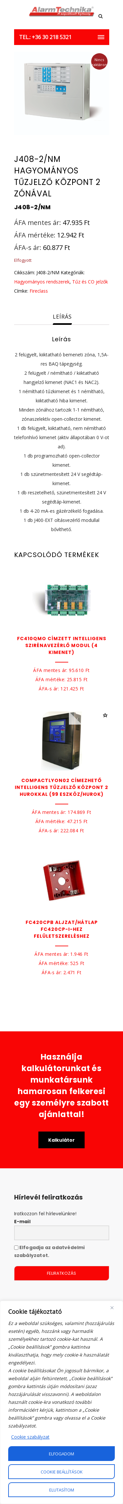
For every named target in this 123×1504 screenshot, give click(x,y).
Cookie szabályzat (30, 1437)
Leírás (62, 316)
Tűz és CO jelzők (90, 282)
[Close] (112, 1307)
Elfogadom (61, 1454)
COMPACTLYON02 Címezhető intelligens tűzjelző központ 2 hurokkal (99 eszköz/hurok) (61, 787)
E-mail (22, 1221)
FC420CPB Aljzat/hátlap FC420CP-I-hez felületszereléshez (62, 929)
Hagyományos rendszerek (42, 282)
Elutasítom (61, 1490)
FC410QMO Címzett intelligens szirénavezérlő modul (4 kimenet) (61, 645)
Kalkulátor (61, 1140)
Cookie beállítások (62, 1472)
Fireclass (39, 291)
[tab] (62, 317)
